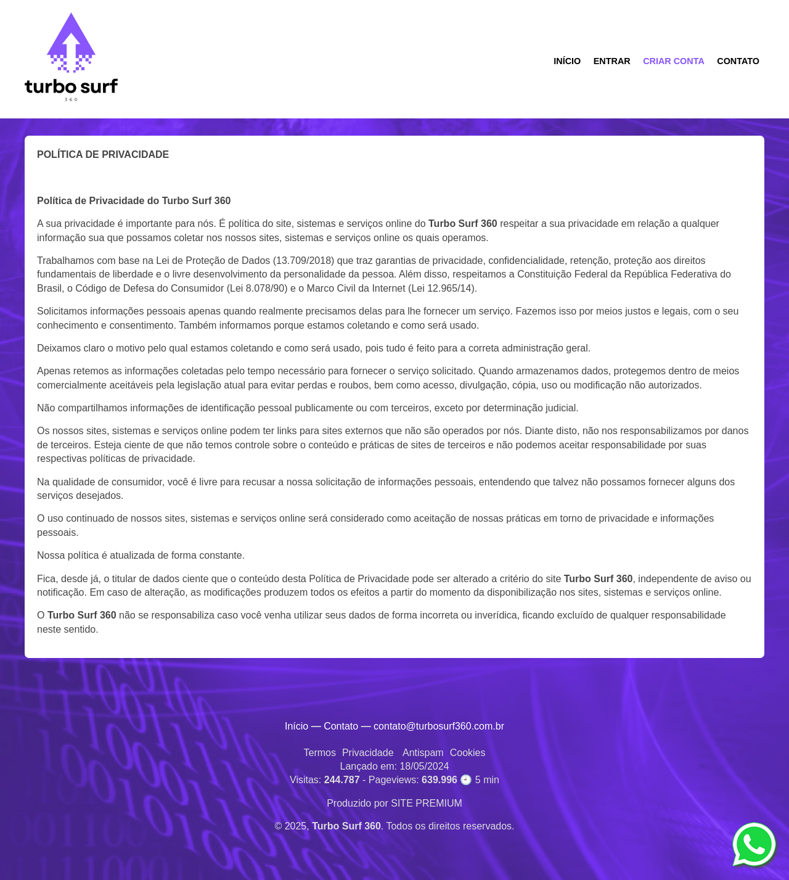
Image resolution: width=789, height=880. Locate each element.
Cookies (468, 752)
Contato (341, 726)
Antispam (423, 752)
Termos (319, 752)
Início (296, 726)
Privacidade (368, 752)
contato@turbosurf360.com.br (439, 726)
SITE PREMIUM (426, 803)
